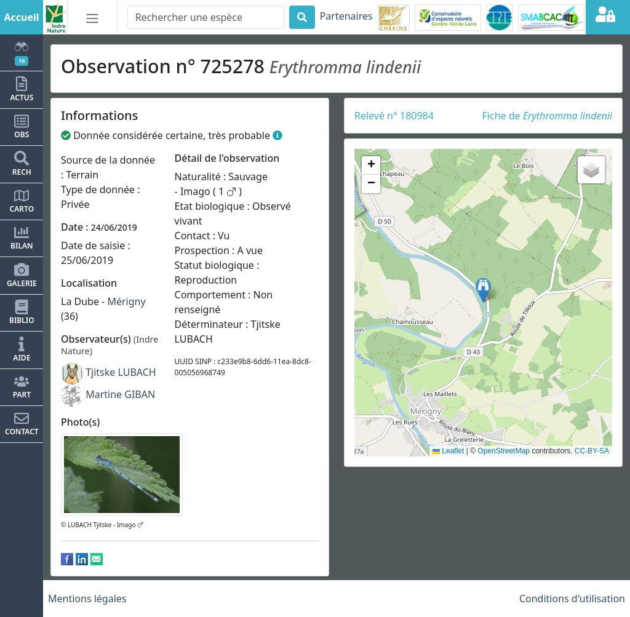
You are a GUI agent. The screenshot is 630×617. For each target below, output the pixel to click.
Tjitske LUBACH (121, 372)
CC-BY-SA (592, 451)
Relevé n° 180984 (394, 115)
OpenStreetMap (503, 451)
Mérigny (126, 301)
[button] (483, 290)
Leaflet (448, 451)
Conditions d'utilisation (572, 598)
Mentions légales (87, 598)
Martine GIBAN (120, 394)
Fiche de (547, 115)
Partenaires (346, 16)
